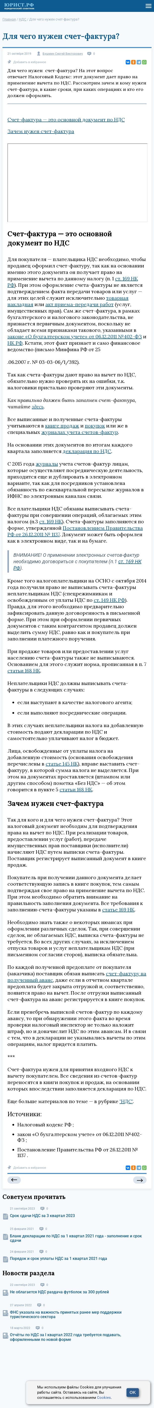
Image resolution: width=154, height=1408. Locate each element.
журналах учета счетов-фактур (79, 432)
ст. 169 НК (50, 521)
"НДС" (126, 1101)
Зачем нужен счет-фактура (40, 131)
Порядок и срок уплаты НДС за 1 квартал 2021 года (58, 1258)
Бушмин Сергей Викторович (63, 53)
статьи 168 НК (23, 670)
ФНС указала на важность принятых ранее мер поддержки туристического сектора (66, 1314)
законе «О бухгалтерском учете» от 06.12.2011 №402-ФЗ (74, 336)
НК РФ (15, 343)
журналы (47, 464)
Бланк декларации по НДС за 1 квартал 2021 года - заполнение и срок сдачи (76, 1238)
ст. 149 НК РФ (109, 600)
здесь (38, 406)
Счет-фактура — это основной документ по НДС (66, 119)
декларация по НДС (87, 451)
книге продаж (62, 426)
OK (132, 1392)
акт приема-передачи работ (79, 304)
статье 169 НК (118, 909)
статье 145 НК (62, 764)
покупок (95, 426)
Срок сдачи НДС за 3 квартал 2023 (42, 1215)
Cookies (104, 1397)
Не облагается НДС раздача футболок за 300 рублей (59, 1292)
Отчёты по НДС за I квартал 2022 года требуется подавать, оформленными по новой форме (65, 1337)
